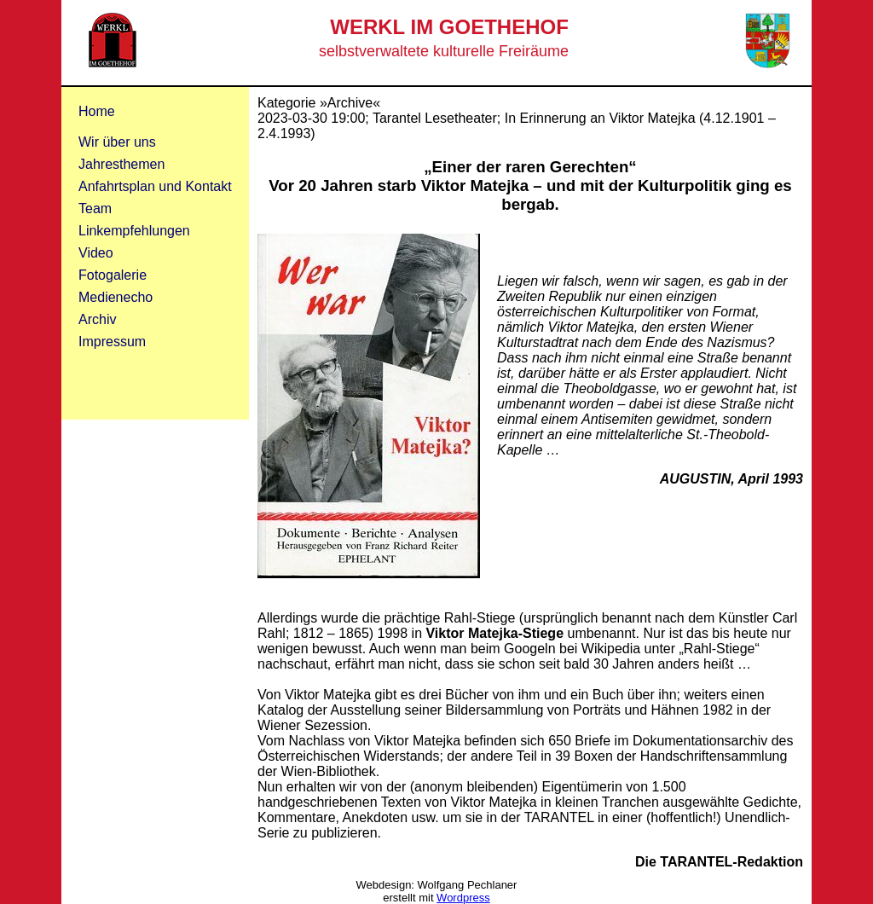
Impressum (112, 341)
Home (96, 111)
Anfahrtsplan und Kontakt (155, 186)
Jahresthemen (121, 164)
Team (95, 208)
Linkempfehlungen (134, 230)
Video (95, 253)
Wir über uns (117, 142)
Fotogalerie (112, 275)
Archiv (97, 319)
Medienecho (115, 297)
